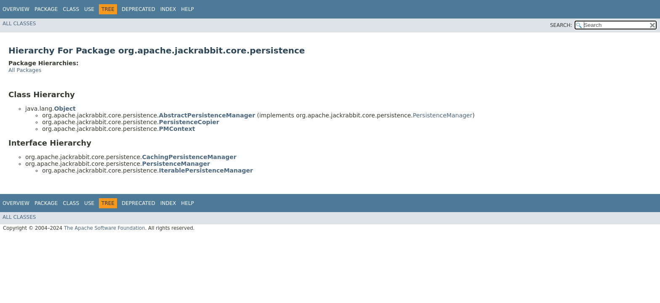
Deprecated (138, 9)
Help (187, 9)
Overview (16, 9)
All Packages (24, 70)
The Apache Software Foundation (104, 228)
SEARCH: (561, 25)
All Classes (19, 24)
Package (46, 9)
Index (168, 9)
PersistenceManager (442, 115)
